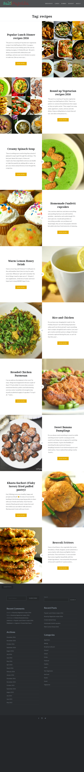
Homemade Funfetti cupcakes (52, 623)
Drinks (46, 657)
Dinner (63, 3)
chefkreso (9, 620)
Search (46, 597)
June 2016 (9, 658)
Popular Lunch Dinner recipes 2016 (53, 613)
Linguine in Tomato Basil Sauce (23, 623)
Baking (46, 643)
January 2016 (10, 675)
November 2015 (11, 682)
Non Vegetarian (48, 671)
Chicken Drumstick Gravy (21, 618)
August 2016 (10, 651)
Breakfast (49, 3)
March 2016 (10, 668)
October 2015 (10, 685)
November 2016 (11, 640)
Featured (46, 660)
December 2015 (11, 678)
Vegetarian (47, 684)
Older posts (7, 587)
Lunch (57, 3)
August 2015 (10, 692)
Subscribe (33, 598)
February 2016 (11, 671)
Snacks (46, 677)
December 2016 (11, 637)
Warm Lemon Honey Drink (51, 626)
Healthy (46, 664)
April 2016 (9, 664)
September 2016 (11, 647)
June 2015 (9, 699)
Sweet (45, 681)
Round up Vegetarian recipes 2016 (53, 616)
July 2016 (9, 654)
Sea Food (46, 674)
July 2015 (9, 695)
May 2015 (9, 702)
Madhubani (10, 623)
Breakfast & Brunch (49, 647)
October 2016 (10, 644)
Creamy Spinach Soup (50, 620)
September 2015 (11, 689)
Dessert (71, 3)
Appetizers (47, 640)
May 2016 (9, 661)
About (78, 3)
